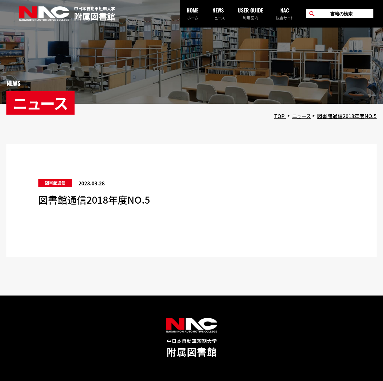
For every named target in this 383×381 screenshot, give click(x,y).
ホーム (192, 13)
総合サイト (284, 13)
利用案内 (250, 13)
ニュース (218, 13)
